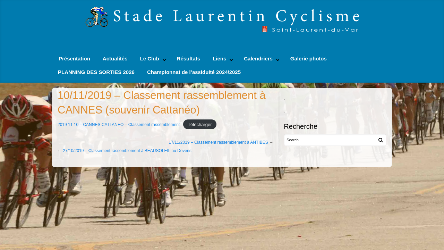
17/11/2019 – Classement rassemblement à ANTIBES (218, 142)
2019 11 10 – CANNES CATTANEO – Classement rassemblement (119, 124)
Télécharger (200, 124)
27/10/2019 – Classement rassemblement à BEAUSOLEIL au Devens (127, 150)
